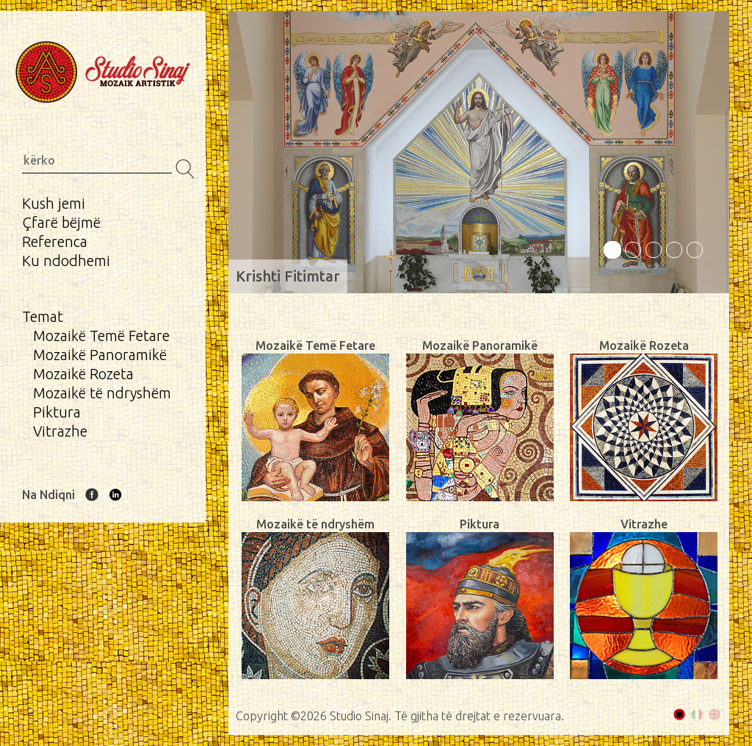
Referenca (54, 241)
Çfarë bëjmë (61, 222)
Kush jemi (53, 203)
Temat (42, 316)
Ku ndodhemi (66, 260)
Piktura (57, 412)
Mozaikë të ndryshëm (102, 392)
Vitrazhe (60, 431)
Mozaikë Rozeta (83, 373)
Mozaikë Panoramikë (100, 354)
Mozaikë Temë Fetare (101, 335)
